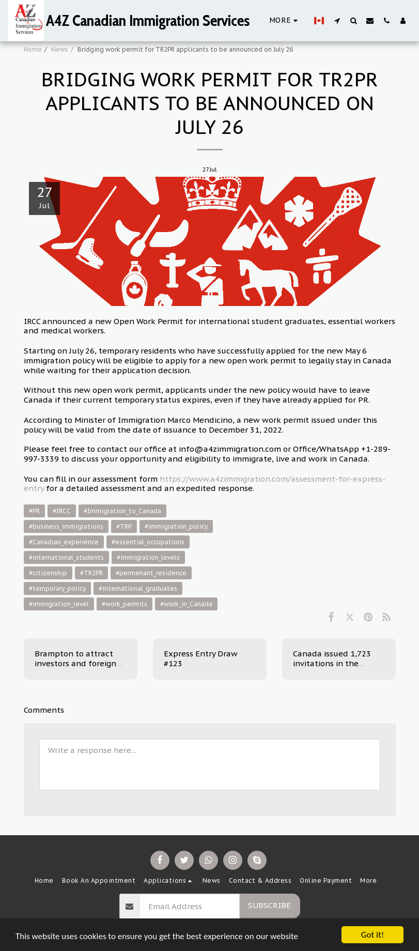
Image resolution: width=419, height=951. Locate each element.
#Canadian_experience (64, 542)
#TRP (124, 526)
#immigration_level (59, 604)
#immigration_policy (176, 526)
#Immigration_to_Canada (122, 511)
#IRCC (62, 511)
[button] (337, 20)
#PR (34, 511)
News (59, 49)
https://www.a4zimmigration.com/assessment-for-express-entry (204, 484)
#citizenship (48, 573)
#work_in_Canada (186, 604)
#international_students (66, 557)
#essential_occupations (148, 542)
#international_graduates (138, 588)
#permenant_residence (151, 573)
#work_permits (124, 604)
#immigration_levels (148, 557)
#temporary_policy (57, 588)
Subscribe (269, 905)
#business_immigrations (66, 526)
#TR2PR (91, 573)
